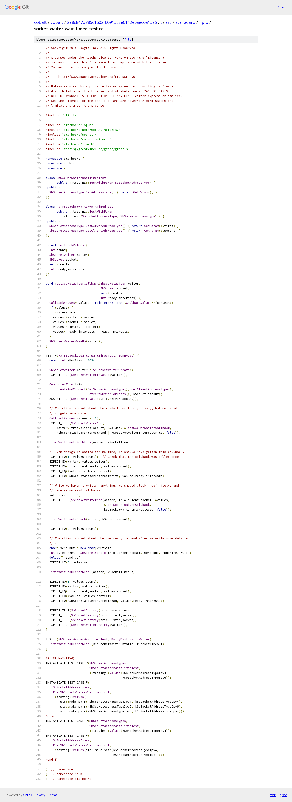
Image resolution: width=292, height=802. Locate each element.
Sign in (282, 7)
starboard (185, 22)
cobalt (40, 22)
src (169, 22)
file (127, 40)
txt (273, 795)
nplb (203, 22)
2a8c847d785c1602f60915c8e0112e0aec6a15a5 (112, 22)
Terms (52, 795)
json (283, 795)
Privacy (40, 795)
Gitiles (27, 795)
